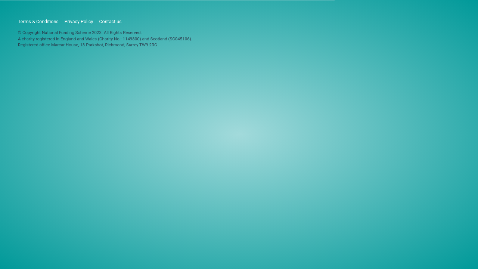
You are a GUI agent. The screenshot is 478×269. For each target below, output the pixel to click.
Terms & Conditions (38, 21)
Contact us (110, 21)
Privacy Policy (79, 21)
